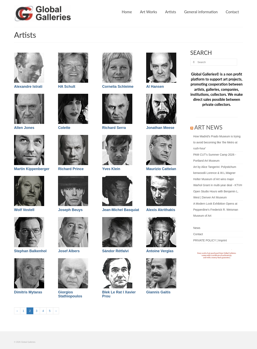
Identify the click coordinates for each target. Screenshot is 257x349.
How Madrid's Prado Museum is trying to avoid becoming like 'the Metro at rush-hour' (217, 142)
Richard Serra (114, 128)
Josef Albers (69, 251)
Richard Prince (71, 169)
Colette (64, 128)
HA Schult (66, 87)
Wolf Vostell (24, 210)
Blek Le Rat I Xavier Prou (119, 294)
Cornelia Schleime (118, 87)
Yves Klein (111, 169)
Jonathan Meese (160, 128)
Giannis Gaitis (158, 292)
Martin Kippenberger (31, 169)
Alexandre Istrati (28, 87)
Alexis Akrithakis (160, 210)
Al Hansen (155, 87)
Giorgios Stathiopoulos (70, 294)
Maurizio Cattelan (161, 169)
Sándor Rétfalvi (115, 251)
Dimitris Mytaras (28, 292)
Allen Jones (24, 128)
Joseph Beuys (70, 210)
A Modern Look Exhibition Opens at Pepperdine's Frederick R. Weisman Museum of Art (215, 209)
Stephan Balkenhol (30, 251)
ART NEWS (208, 127)
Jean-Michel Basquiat (120, 210)
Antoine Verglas (159, 251)
